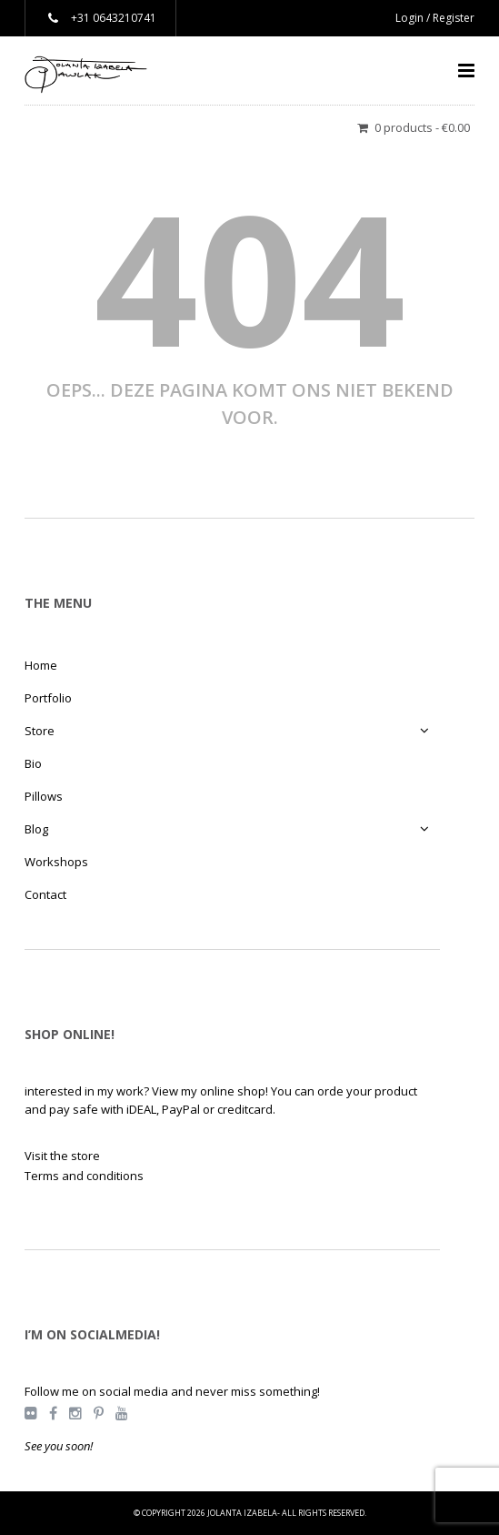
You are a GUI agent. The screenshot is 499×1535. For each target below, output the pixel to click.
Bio (33, 763)
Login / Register (434, 17)
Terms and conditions (84, 1175)
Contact (45, 894)
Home (41, 665)
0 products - (422, 127)
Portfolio (48, 698)
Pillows (44, 796)
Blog (36, 829)
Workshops (56, 861)
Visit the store (62, 1155)
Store (40, 730)
